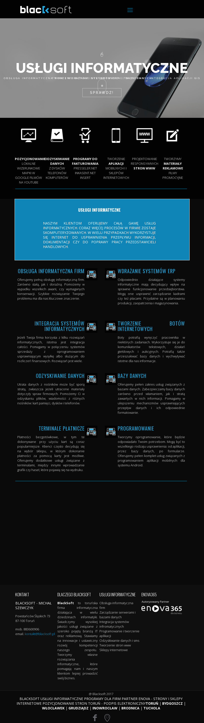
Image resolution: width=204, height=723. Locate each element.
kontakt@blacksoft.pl (40, 634)
